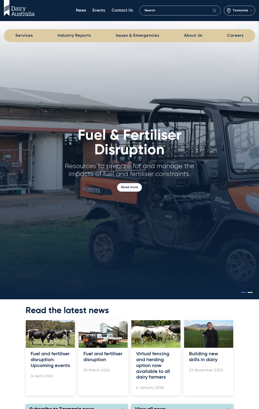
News (81, 11)
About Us (193, 36)
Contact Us (122, 11)
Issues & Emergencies (137, 36)
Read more (129, 187)
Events (99, 11)
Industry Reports (74, 36)
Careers (235, 36)
